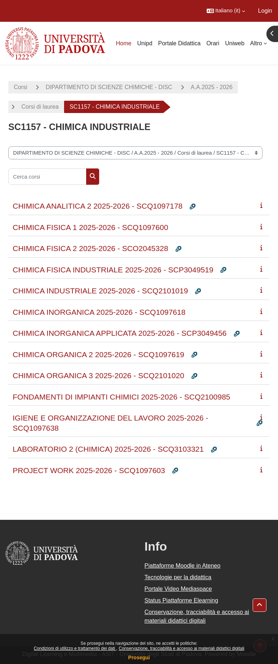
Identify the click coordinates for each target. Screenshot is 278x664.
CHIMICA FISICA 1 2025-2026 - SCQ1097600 (90, 227)
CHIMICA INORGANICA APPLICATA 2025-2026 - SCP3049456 (120, 333)
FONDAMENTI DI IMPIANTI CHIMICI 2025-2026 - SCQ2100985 (121, 397)
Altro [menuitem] (256, 43)
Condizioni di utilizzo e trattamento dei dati (75, 648)
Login (265, 11)
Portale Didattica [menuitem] (179, 43)
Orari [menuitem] (212, 43)
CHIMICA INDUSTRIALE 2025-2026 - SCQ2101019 (100, 291)
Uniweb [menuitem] (234, 43)
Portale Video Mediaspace (178, 589)
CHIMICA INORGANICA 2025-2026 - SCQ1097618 (99, 312)
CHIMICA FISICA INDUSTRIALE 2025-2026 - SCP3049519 (113, 270)
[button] (225, 11)
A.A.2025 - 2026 (212, 87)
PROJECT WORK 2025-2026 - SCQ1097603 (89, 470)
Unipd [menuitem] (144, 43)
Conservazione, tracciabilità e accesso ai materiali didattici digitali (181, 648)
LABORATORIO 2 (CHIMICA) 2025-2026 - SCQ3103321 (108, 449)
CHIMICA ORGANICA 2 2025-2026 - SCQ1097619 (98, 354)
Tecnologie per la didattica (177, 577)
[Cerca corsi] (47, 176)
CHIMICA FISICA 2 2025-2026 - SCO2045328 (90, 248)
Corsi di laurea (40, 107)
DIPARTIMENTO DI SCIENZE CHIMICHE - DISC (109, 87)
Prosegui (139, 657)
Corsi (20, 87)
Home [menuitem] (123, 43)
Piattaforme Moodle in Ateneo (182, 566)
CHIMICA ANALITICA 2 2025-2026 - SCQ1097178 (97, 206)
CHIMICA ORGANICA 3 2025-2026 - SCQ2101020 (98, 375)
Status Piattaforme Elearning (181, 600)
